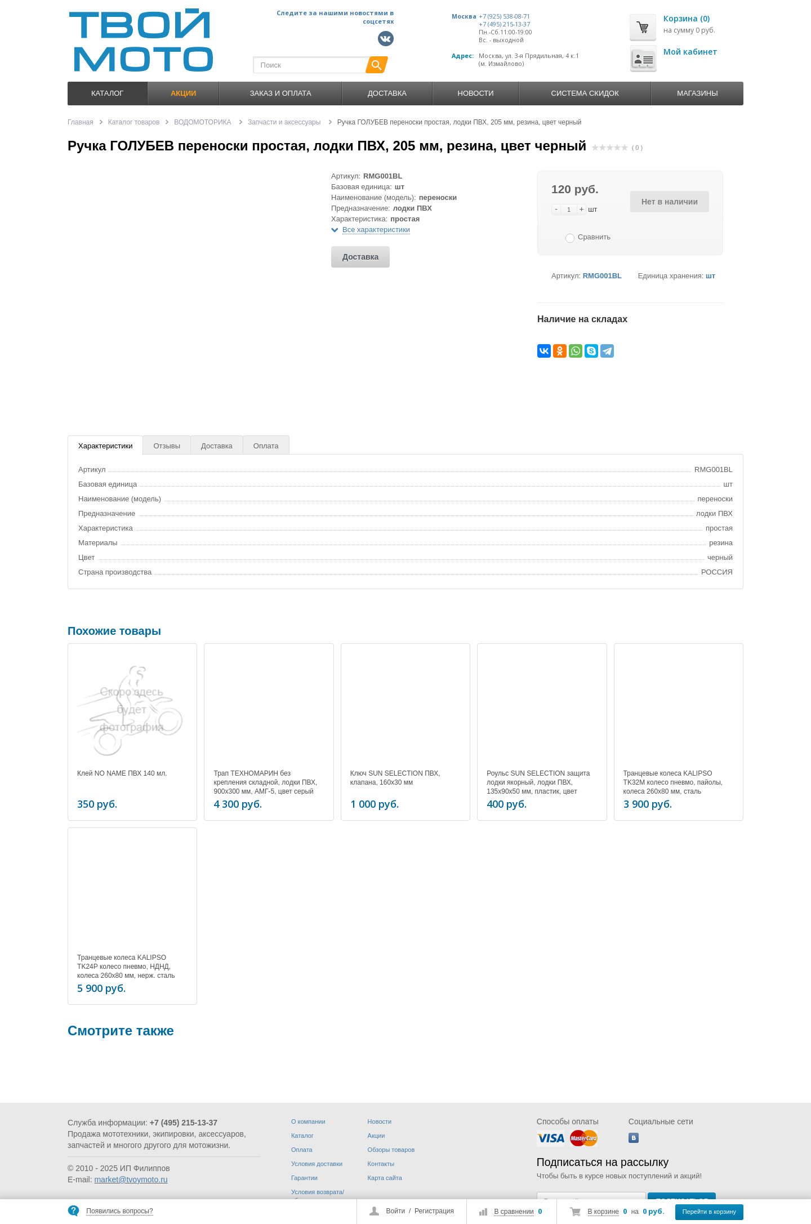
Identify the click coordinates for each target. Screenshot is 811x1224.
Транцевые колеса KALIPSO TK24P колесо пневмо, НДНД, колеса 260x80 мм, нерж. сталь (126, 965)
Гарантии (304, 1177)
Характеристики (105, 446)
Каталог (107, 93)
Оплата (266, 446)
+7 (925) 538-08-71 (504, 16)
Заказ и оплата (280, 93)
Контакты (381, 1163)
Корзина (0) (686, 18)
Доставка (387, 93)
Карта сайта (385, 1177)
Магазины (697, 93)
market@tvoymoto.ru (130, 1179)
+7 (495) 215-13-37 (504, 24)
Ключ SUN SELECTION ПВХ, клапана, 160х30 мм (395, 777)
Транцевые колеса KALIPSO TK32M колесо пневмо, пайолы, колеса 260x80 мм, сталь (673, 782)
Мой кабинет (690, 51)
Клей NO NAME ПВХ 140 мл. (122, 773)
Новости (476, 93)
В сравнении (513, 1212)
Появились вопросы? (119, 1211)
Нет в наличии (669, 201)
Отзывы (166, 446)
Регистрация (434, 1211)
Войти (396, 1211)
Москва (464, 16)
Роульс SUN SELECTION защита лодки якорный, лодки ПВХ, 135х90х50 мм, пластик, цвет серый (538, 786)
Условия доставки (316, 1163)
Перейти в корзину (709, 1211)
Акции (376, 1135)
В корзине (603, 1212)
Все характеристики (376, 229)
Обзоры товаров (391, 1149)
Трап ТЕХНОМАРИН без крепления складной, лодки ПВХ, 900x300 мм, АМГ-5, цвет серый (265, 782)
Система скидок (585, 93)
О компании (308, 1121)
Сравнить (594, 237)
